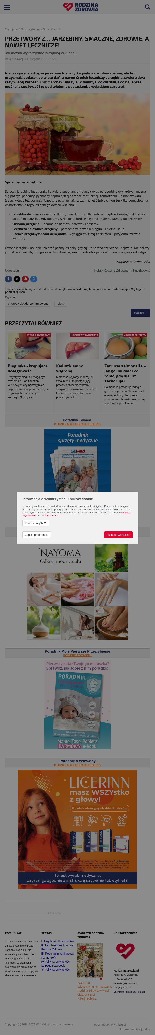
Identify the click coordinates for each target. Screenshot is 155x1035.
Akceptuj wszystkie (118, 534)
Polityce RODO (51, 515)
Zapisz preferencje (36, 534)
